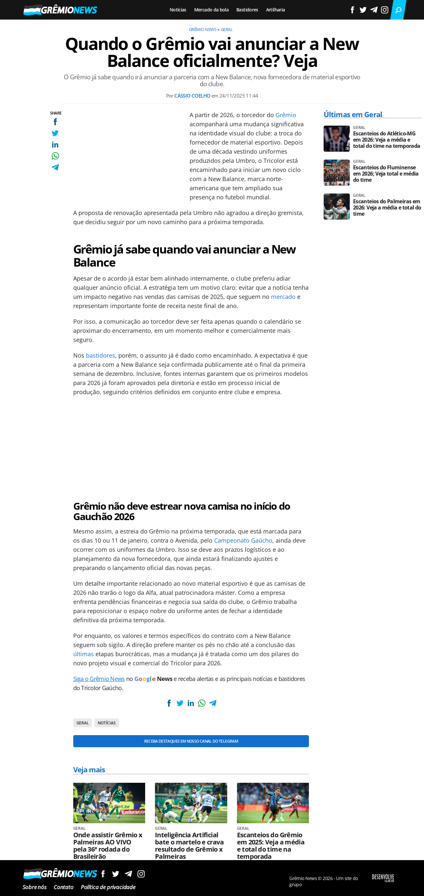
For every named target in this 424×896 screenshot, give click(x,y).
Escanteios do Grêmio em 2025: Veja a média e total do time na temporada (271, 845)
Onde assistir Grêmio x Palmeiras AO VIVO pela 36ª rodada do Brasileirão (108, 845)
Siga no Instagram (141, 874)
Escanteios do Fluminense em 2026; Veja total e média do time (386, 173)
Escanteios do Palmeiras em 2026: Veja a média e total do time (387, 207)
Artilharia (275, 10)
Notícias (178, 10)
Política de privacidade (108, 887)
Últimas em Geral (353, 114)
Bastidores (247, 10)
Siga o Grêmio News (99, 679)
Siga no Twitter (115, 874)
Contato (64, 887)
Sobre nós (34, 887)
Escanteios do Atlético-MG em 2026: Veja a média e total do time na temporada (386, 140)
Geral (226, 29)
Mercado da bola (211, 10)
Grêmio (286, 115)
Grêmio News (202, 29)
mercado (283, 297)
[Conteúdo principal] (212, 448)
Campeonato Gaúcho (243, 540)
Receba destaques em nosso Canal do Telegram (191, 741)
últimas (83, 654)
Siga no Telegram (128, 874)
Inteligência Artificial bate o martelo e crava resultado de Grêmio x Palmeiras (189, 845)
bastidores (100, 355)
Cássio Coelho (192, 95)
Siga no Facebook (103, 874)
